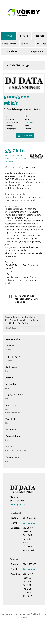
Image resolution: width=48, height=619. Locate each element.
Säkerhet (41, 44)
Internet (14, 44)
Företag (24, 36)
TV (32, 44)
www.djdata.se (17, 504)
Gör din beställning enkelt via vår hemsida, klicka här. (15, 158)
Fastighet (39, 36)
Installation (12, 51)
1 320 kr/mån (29, 123)
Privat (9, 36)
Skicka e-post (29, 523)
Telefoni (25, 44)
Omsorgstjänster (35, 51)
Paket (5, 44)
